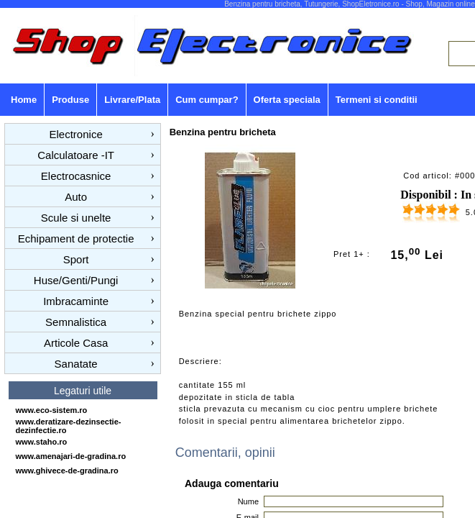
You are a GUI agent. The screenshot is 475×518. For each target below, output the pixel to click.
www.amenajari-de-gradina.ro (71, 456)
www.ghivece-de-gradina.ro (67, 470)
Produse (70, 99)
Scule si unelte (76, 218)
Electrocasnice (76, 176)
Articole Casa (76, 343)
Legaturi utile (82, 390)
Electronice (76, 134)
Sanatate (76, 364)
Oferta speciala (287, 99)
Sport (76, 259)
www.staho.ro (42, 441)
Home (24, 99)
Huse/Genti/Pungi (76, 280)
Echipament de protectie (76, 238)
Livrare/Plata (132, 99)
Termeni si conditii (377, 99)
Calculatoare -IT (75, 155)
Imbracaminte (76, 301)
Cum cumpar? (206, 99)
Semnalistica (75, 322)
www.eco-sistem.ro (52, 410)
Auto (76, 197)
